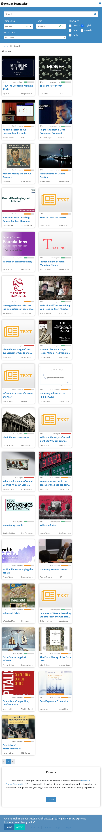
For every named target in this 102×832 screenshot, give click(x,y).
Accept (19, 827)
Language (74, 21)
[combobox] (35, 37)
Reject (9, 827)
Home (5, 46)
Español (76, 30)
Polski (75, 35)
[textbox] (35, 37)
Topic (39, 21)
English (88, 26)
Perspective (9, 21)
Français (88, 30)
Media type (9, 32)
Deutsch (76, 26)
